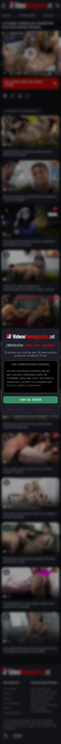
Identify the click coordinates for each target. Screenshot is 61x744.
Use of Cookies (16, 409)
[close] (56, 332)
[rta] (30, 410)
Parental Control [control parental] (44, 409)
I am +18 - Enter (30, 399)
